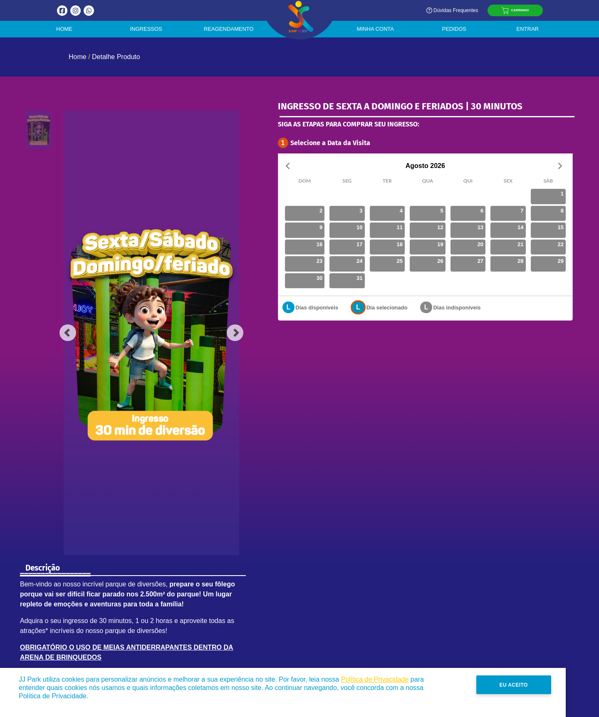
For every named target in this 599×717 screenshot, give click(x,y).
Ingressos (146, 29)
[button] (67, 332)
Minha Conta (375, 29)
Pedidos (454, 29)
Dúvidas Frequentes (452, 10)
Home (64, 29)
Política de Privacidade (375, 679)
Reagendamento (229, 29)
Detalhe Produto (116, 56)
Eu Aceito (547, 685)
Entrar (528, 29)
